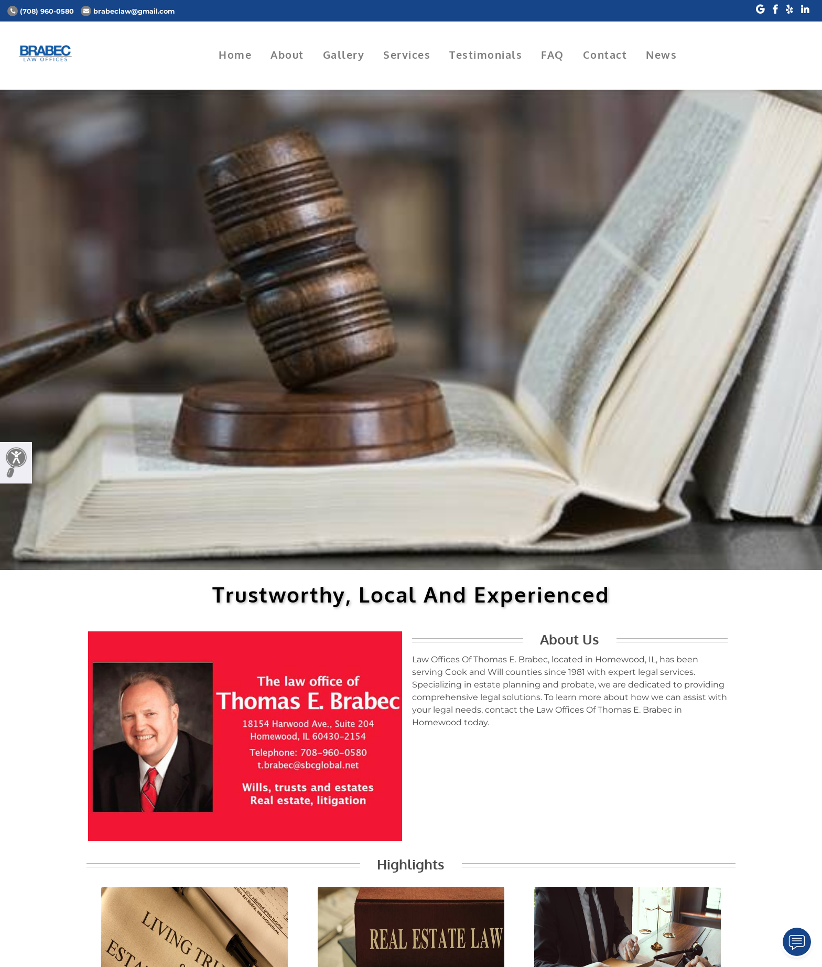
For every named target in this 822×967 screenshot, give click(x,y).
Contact (605, 54)
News (661, 54)
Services (406, 54)
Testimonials (485, 54)
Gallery (344, 54)
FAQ (552, 54)
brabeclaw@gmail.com (128, 11)
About (287, 54)
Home (235, 54)
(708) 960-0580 (40, 11)
